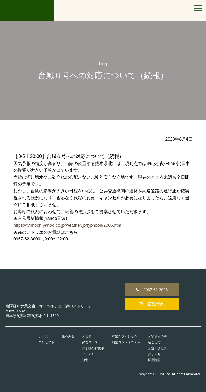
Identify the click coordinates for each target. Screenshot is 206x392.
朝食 (85, 360)
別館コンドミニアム (126, 342)
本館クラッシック (124, 336)
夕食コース (90, 342)
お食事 (86, 336)
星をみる (68, 336)
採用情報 (154, 360)
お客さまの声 (157, 336)
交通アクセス (157, 348)
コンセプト (46, 342)
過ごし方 (154, 342)
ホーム (43, 336)
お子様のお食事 (93, 348)
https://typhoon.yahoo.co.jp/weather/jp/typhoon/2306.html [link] (67, 225)
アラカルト (90, 354)
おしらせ (154, 354)
